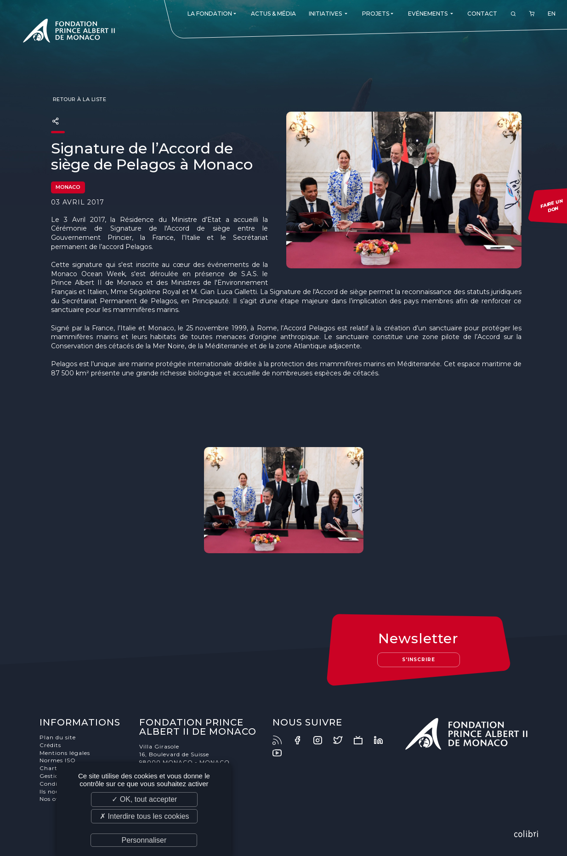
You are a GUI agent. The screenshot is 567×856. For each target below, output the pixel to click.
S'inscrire (418, 660)
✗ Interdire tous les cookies (144, 816)
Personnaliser (143, 840)
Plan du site (58, 737)
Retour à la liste (78, 99)
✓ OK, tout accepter (144, 799)
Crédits (50, 745)
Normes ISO (58, 760)
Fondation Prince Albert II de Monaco (69, 32)
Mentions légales (65, 752)
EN (552, 13)
